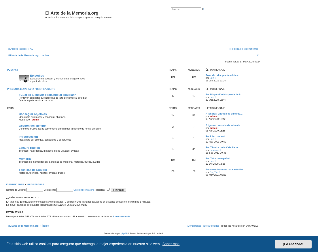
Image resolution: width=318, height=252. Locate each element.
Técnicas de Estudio (33, 169)
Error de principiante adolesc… (224, 75)
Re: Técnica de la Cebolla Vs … (224, 147)
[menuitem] (30, 48)
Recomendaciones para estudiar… (225, 169)
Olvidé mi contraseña (84, 190)
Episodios (37, 75)
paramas (214, 150)
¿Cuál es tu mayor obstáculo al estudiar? (47, 94)
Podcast (12, 70)
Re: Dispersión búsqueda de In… (225, 94)
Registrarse (35, 184)
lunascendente (121, 216)
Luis (212, 78)
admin (35, 119)
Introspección (28, 136)
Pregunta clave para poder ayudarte (31, 89)
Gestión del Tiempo (32, 125)
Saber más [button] (171, 244)
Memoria (25, 158)
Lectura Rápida (29, 147)
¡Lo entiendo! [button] (293, 244)
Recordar (103, 190)
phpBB (124, 233)
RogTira (214, 172)
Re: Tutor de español (218, 158)
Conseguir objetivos (33, 114)
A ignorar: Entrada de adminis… (224, 113)
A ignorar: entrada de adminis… (224, 125)
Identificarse (15, 184)
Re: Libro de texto (216, 136)
